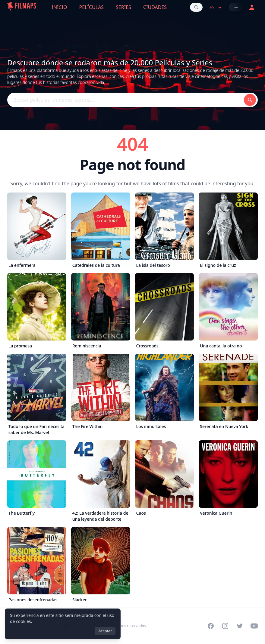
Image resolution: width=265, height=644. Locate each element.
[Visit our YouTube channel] (254, 626)
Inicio (59, 7)
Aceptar (105, 630)
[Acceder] (251, 7)
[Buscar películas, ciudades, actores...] (196, 7)
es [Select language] (216, 8)
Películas (91, 7)
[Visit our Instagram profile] (225, 626)
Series (123, 7)
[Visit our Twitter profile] (239, 626)
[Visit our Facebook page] (210, 626)
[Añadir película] (236, 7)
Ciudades (155, 7)
